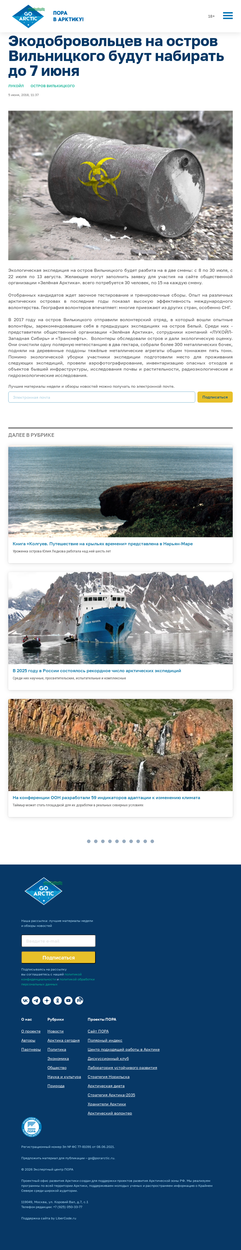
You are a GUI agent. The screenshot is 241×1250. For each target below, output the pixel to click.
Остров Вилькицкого (53, 86)
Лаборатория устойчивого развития (122, 1067)
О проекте (31, 1031)
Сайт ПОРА (98, 1031)
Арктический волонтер (110, 1113)
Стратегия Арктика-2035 (111, 1094)
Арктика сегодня (63, 1040)
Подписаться (215, 397)
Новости (55, 1031)
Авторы (28, 1040)
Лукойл (16, 86)
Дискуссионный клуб (108, 1058)
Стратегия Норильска (109, 1076)
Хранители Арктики (107, 1104)
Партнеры (31, 1049)
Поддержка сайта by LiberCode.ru (48, 1218)
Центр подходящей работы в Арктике (124, 1049)
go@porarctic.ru (101, 1158)
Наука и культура (64, 1076)
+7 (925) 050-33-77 (67, 1207)
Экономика (58, 1058)
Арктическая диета (106, 1085)
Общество (56, 1067)
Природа (56, 1085)
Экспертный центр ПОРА (53, 1169)
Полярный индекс (105, 1040)
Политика (56, 1049)
